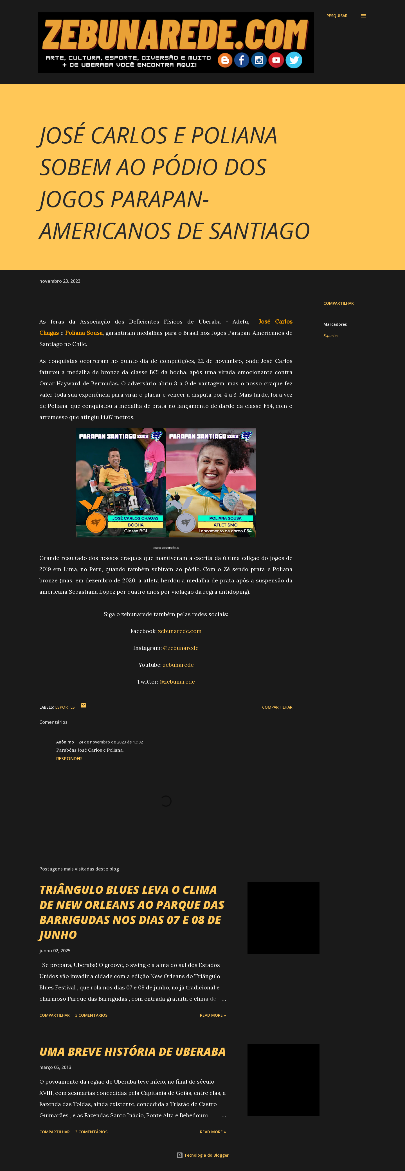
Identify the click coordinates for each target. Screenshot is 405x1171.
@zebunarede (181, 647)
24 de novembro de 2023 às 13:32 (110, 742)
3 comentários (91, 1015)
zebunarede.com (180, 630)
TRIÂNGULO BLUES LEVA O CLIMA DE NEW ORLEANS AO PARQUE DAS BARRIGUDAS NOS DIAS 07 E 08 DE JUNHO (131, 912)
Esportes (330, 335)
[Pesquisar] (337, 15)
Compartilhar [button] (338, 303)
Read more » (213, 1015)
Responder (69, 759)
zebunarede (178, 664)
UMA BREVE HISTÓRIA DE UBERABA (132, 1051)
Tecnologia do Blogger (202, 1155)
